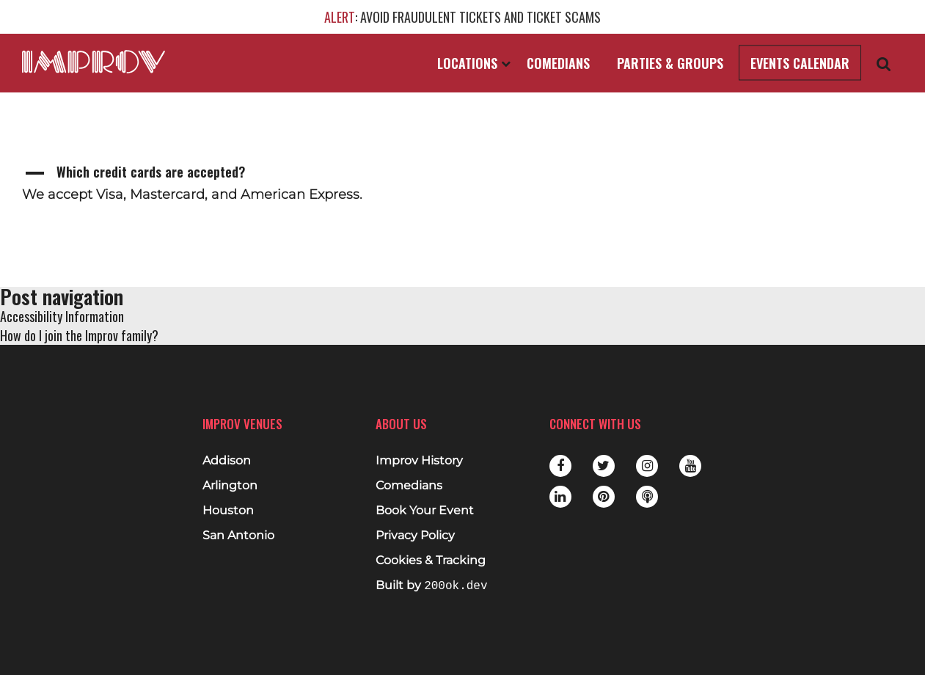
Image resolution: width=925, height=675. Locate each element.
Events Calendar (799, 63)
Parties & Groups (670, 63)
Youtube (690, 466)
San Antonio (238, 535)
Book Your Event (425, 511)
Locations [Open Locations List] (474, 63)
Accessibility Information (62, 316)
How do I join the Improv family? (79, 335)
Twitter (604, 466)
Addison (226, 461)
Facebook (560, 466)
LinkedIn (560, 497)
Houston (228, 511)
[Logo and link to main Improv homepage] (93, 61)
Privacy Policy (415, 535)
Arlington (229, 486)
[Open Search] (884, 63)
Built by (431, 586)
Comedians (558, 63)
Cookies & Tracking (431, 560)
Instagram (647, 466)
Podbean (647, 497)
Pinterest (604, 497)
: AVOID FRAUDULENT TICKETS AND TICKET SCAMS (462, 16)
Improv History (419, 461)
